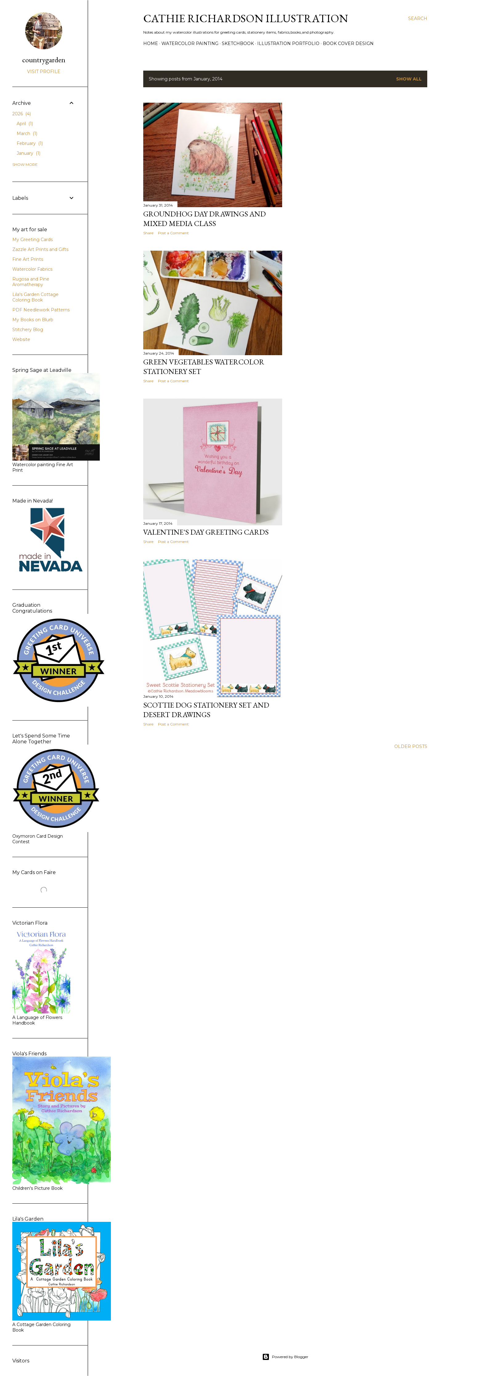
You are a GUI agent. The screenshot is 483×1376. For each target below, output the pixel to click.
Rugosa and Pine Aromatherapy (30, 281)
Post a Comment (173, 233)
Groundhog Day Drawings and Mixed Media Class (204, 218)
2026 (21, 114)
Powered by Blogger (285, 1357)
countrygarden (43, 59)
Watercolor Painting (189, 43)
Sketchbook (238, 43)
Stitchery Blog (27, 329)
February (30, 143)
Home (150, 43)
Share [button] (148, 233)
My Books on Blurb (32, 319)
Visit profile (43, 71)
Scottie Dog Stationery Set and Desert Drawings (206, 709)
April (25, 123)
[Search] (417, 18)
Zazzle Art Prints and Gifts (40, 249)
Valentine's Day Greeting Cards (206, 532)
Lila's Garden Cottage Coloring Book (35, 297)
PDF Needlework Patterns (41, 310)
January (28, 153)
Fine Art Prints (27, 259)
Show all (409, 79)
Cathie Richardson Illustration (245, 18)
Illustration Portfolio (288, 43)
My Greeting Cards (32, 239)
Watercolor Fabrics (32, 269)
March (27, 133)
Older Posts (410, 746)
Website (21, 339)
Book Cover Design (348, 43)
